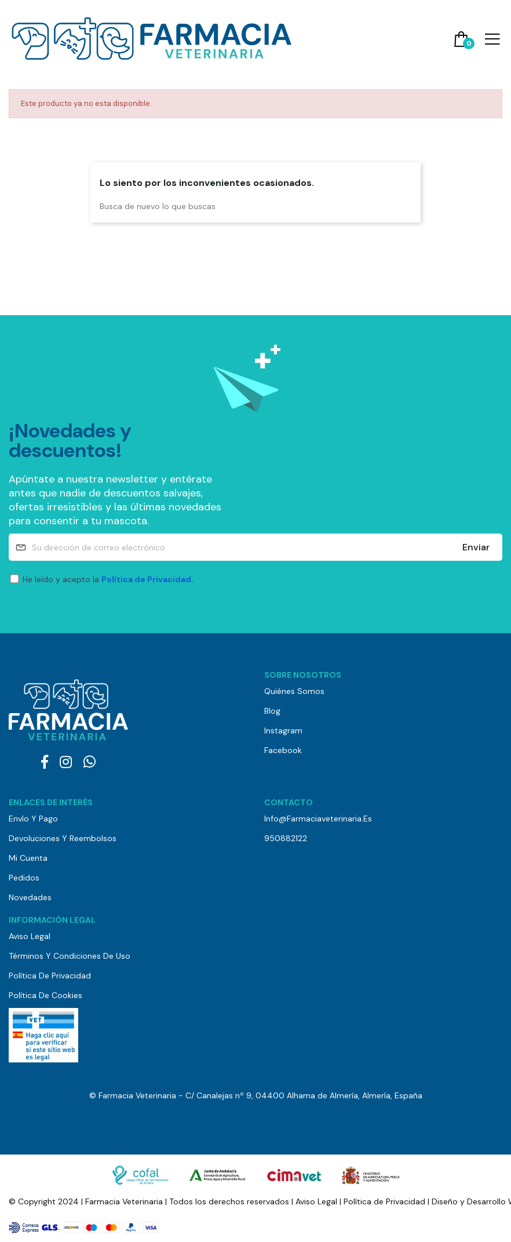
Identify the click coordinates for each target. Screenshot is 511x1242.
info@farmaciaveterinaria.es (318, 818)
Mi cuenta (28, 858)
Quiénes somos (294, 691)
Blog (272, 711)
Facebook (283, 750)
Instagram (283, 730)
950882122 (285, 838)
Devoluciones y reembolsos (62, 838)
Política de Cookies (45, 995)
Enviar (476, 547)
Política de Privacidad (50, 975)
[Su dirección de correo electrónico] (255, 547)
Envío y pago (33, 818)
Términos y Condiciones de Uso (69, 956)
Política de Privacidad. (147, 579)
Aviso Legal (29, 936)
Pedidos (24, 877)
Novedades (30, 897)
